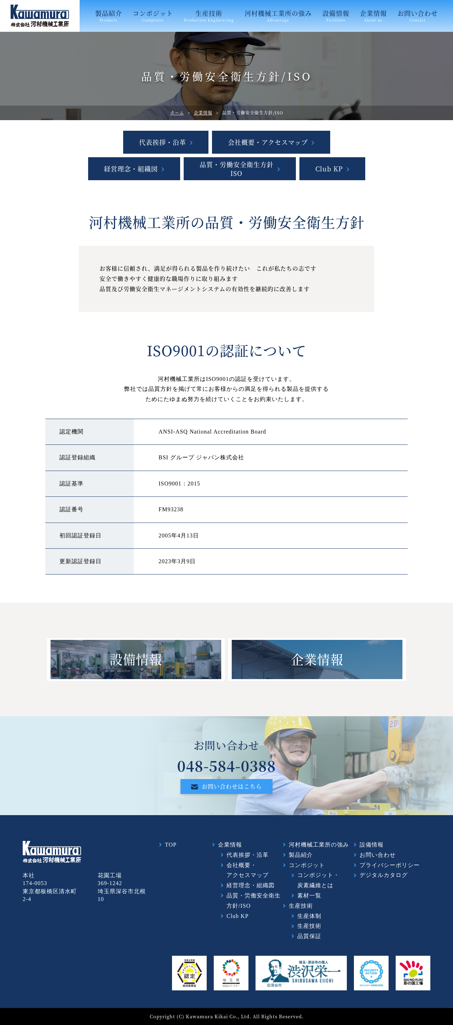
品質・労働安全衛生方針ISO (237, 169)
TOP (171, 845)
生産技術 (209, 15)
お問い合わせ (417, 15)
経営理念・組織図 (131, 168)
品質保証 (309, 936)
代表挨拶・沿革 (162, 142)
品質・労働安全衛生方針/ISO (253, 901)
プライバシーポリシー (390, 865)
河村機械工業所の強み (278, 15)
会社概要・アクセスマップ (268, 142)
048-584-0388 (226, 766)
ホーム (177, 113)
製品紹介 (108, 15)
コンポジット (153, 15)
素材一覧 (309, 896)
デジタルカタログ (384, 875)
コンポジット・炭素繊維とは (318, 880)
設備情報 (335, 15)
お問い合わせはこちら (226, 786)
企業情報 (373, 15)
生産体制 (309, 916)
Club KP (329, 168)
